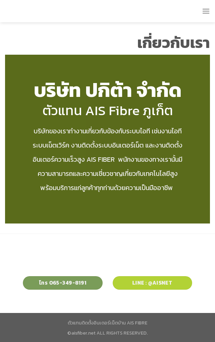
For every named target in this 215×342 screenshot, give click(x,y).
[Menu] (206, 11)
